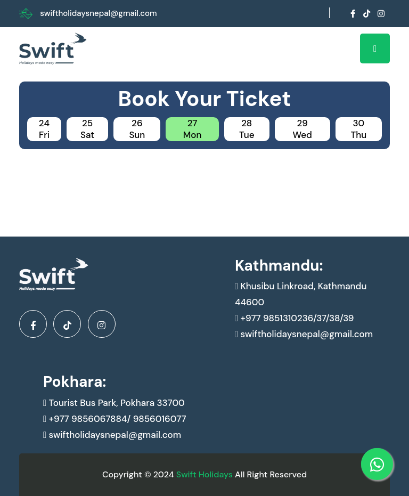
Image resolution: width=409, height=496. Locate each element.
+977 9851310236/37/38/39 (294, 318)
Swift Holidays (204, 474)
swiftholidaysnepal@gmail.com (98, 13)
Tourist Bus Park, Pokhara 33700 (114, 403)
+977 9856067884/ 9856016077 (114, 419)
